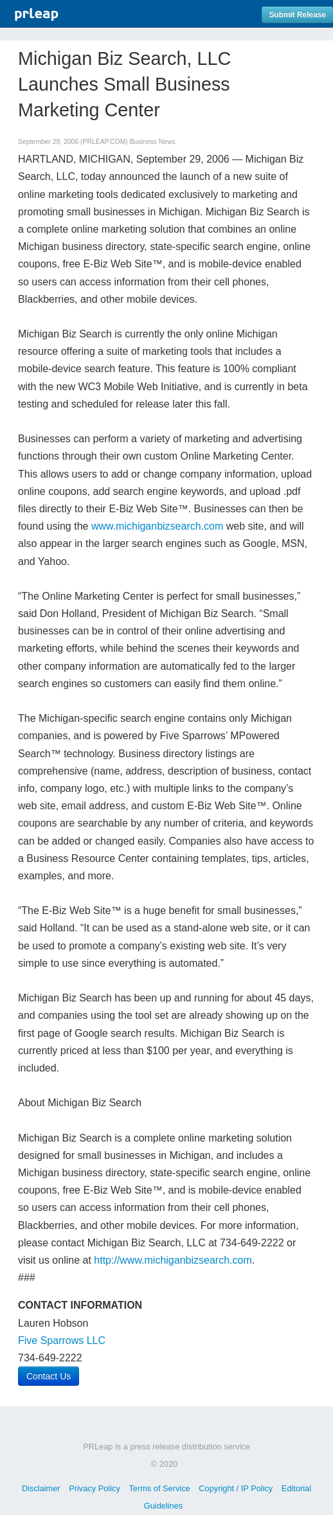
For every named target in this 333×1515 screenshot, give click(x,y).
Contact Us (48, 1376)
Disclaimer (41, 1488)
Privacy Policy (94, 1488)
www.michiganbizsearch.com (157, 526)
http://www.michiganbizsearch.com (172, 1260)
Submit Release (297, 14)
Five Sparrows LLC (61, 1340)
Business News (153, 141)
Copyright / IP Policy (236, 1488)
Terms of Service (159, 1488)
